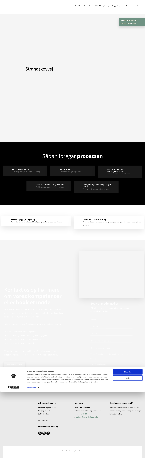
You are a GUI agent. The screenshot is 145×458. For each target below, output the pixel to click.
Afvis (128, 444)
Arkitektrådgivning (102, 6)
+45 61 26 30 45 (81, 414)
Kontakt (140, 6)
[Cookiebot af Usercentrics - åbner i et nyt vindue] (13, 454)
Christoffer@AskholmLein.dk (87, 417)
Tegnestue (88, 6)
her (120, 414)
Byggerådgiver (117, 6)
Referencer (130, 6)
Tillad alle (127, 438)
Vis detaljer (31, 454)
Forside (78, 6)
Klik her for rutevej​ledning (48, 426)
